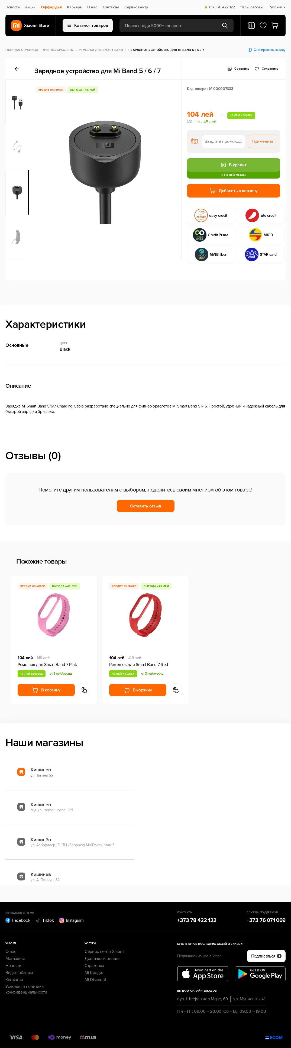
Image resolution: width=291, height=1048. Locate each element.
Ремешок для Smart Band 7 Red (138, 664)
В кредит (234, 165)
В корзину (46, 690)
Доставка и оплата (102, 958)
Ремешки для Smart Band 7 (102, 49)
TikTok (44, 920)
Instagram (71, 920)
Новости (12, 7)
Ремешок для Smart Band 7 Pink (47, 664)
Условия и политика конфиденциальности (26, 989)
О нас (92, 7)
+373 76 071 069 (266, 920)
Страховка (94, 965)
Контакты (110, 7)
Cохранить (266, 69)
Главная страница (21, 49)
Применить (262, 141)
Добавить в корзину (233, 190)
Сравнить (238, 69)
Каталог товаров (87, 25)
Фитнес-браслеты (58, 49)
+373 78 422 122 (222, 7)
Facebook (17, 920)
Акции (30, 7)
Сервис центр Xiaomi (104, 951)
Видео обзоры (19, 972)
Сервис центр (136, 7)
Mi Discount (95, 979)
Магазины (14, 958)
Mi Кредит (94, 972)
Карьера (74, 7)
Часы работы (251, 7)
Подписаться (266, 956)
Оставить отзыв (145, 506)
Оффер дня (51, 7)
